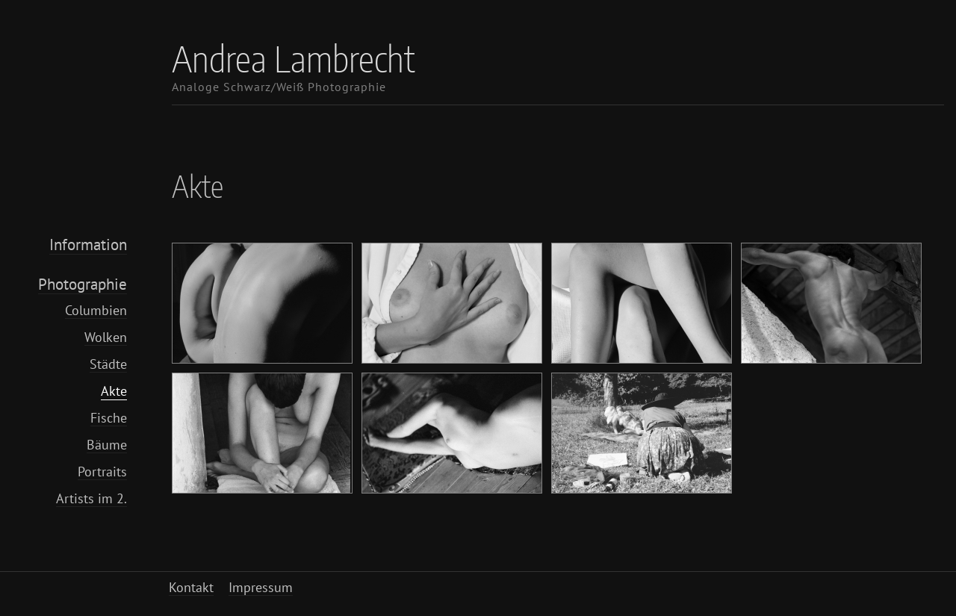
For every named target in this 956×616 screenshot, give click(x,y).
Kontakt (191, 587)
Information (88, 244)
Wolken (105, 337)
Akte (114, 390)
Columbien (96, 310)
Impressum (261, 587)
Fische (108, 417)
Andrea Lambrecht (293, 58)
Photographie (82, 284)
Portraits (102, 471)
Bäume (107, 444)
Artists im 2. (91, 498)
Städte (108, 364)
